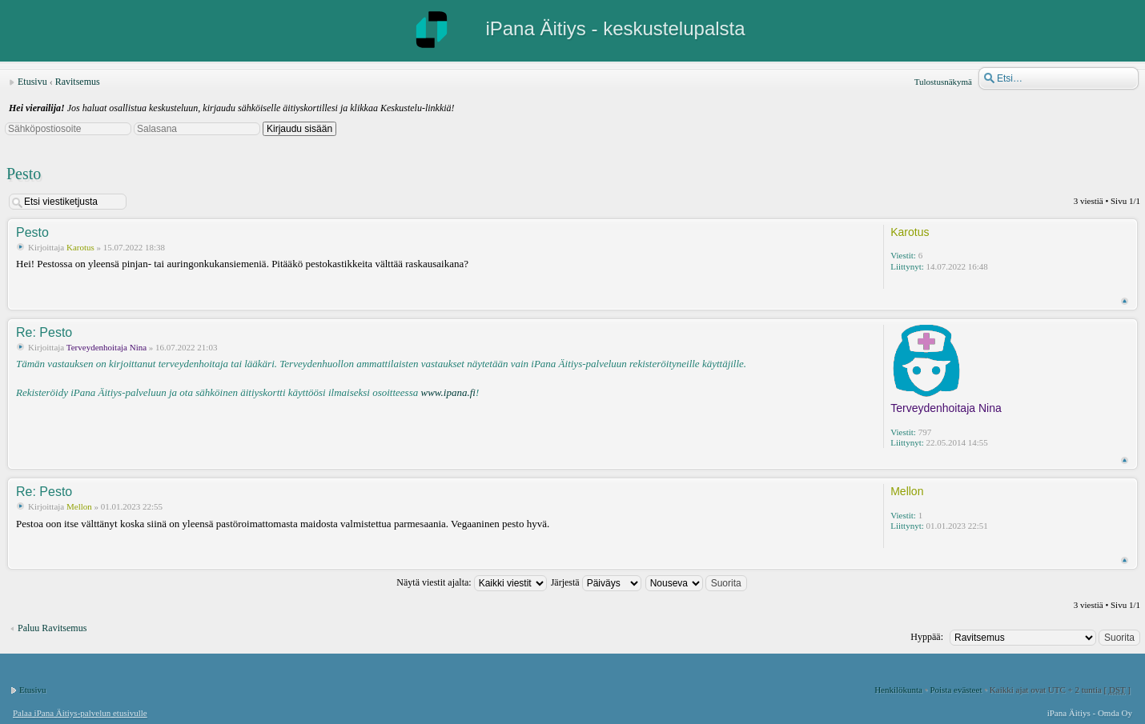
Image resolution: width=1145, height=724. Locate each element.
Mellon (79, 506)
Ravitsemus (77, 81)
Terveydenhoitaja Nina (106, 347)
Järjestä (596, 582)
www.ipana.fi (447, 392)
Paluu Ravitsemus (52, 628)
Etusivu (32, 81)
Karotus (80, 247)
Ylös (1124, 301)
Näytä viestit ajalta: (471, 582)
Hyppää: (926, 636)
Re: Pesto (44, 332)
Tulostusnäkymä (943, 81)
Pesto (23, 173)
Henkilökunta (898, 689)
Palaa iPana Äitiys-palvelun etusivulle (80, 713)
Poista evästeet (956, 689)
